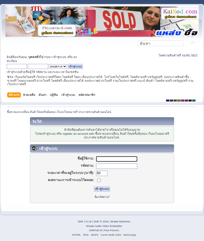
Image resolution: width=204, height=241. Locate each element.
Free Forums (111, 230)
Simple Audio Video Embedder (104, 225)
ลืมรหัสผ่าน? (102, 196)
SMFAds (94, 230)
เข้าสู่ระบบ (59, 57)
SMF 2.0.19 (85, 221)
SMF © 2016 (101, 221)
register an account (75, 133)
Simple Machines (120, 221)
